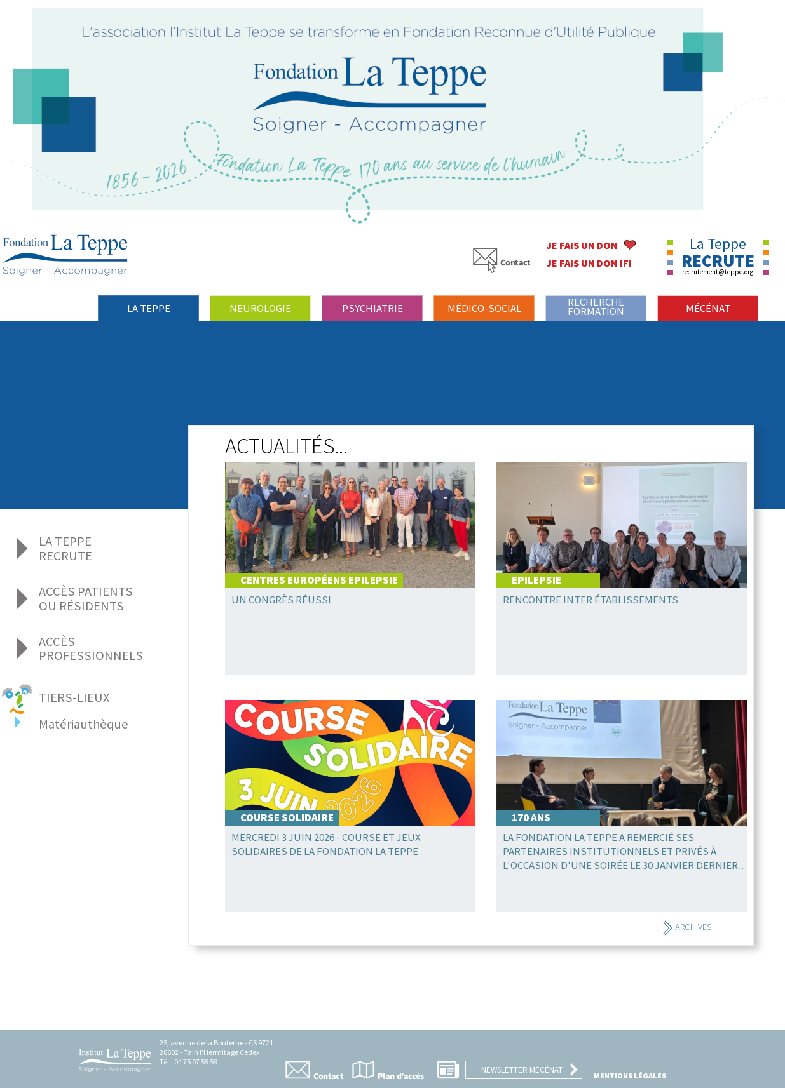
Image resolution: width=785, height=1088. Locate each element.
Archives (686, 926)
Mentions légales (630, 1075)
